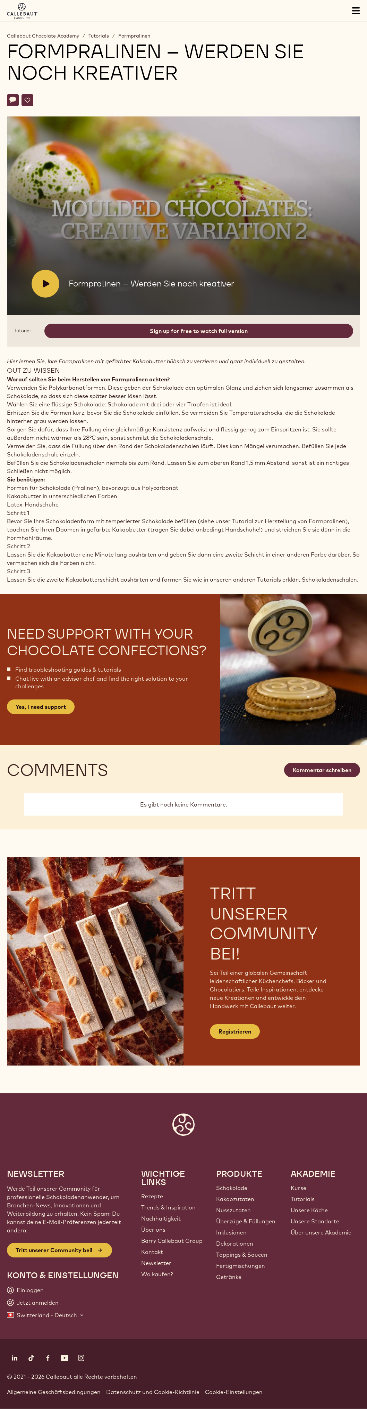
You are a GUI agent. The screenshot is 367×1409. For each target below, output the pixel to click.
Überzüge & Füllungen (245, 1221)
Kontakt (152, 1251)
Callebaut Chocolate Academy (43, 36)
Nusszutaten (233, 1210)
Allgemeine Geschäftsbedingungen (54, 1391)
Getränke (228, 1276)
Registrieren (235, 1031)
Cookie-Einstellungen (234, 1391)
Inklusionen (231, 1232)
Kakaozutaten (235, 1199)
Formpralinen (134, 36)
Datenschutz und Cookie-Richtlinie (152, 1391)
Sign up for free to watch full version (199, 330)
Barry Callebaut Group (172, 1240)
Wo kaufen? (157, 1274)
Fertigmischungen (240, 1265)
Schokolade (231, 1187)
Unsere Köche (309, 1210)
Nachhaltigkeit (161, 1218)
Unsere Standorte (315, 1221)
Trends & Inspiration (168, 1207)
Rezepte (152, 1196)
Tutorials (98, 36)
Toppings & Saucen (241, 1254)
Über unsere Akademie (321, 1232)
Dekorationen (234, 1243)
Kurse (298, 1187)
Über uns (153, 1229)
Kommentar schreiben (322, 770)
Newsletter (156, 1263)
